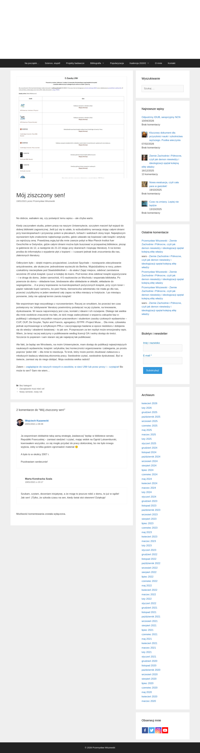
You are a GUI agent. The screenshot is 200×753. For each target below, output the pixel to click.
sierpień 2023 (149, 518)
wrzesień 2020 (150, 674)
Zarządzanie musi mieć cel (32, 389)
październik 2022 (151, 563)
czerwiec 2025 (149, 425)
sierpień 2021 (149, 625)
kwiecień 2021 (149, 643)
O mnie (158, 63)
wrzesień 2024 (150, 461)
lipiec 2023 (147, 523)
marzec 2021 (149, 647)
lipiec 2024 (147, 470)
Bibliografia (98, 63)
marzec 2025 (149, 434)
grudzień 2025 (149, 412)
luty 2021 (147, 652)
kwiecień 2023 (149, 536)
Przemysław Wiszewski (154, 240)
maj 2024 (147, 479)
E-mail (147, 355)
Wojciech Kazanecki (37, 420)
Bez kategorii (26, 385)
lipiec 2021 (147, 630)
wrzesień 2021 (150, 621)
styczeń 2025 (149, 443)
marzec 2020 (149, 701)
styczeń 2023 (149, 550)
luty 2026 (147, 408)
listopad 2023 (149, 505)
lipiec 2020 (147, 683)
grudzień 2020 (149, 661)
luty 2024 (147, 492)
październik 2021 (151, 616)
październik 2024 (151, 456)
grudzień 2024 (149, 447)
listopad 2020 (149, 665)
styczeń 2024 (149, 496)
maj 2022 (147, 585)
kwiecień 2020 (149, 696)
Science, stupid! (52, 63)
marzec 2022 (149, 594)
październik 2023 (151, 510)
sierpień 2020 (149, 678)
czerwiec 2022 (149, 581)
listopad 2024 (149, 452)
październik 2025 (151, 416)
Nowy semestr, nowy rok (31, 392)
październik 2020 (151, 670)
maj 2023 (147, 532)
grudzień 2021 (149, 607)
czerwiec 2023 (149, 527)
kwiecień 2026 (149, 403)
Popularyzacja (117, 63)
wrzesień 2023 (150, 514)
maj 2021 (147, 639)
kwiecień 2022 (149, 590)
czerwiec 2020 (149, 687)
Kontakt (171, 63)
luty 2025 (147, 439)
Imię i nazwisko (151, 343)
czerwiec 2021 (149, 634)
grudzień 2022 (149, 554)
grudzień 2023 (149, 501)
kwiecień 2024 (149, 483)
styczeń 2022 (149, 603)
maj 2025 (147, 430)
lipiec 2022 (147, 576)
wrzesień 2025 (150, 421)
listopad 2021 (149, 612)
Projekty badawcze (75, 63)
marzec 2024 (149, 487)
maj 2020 (147, 692)
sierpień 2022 (149, 572)
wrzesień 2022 (150, 567)
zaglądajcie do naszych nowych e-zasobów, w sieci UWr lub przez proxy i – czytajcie (72, 366)
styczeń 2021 (149, 656)
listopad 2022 (149, 559)
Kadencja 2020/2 (141, 63)
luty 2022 (147, 598)
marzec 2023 (149, 541)
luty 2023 (147, 545)
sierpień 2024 (149, 465)
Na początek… (32, 63)
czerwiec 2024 (149, 474)
